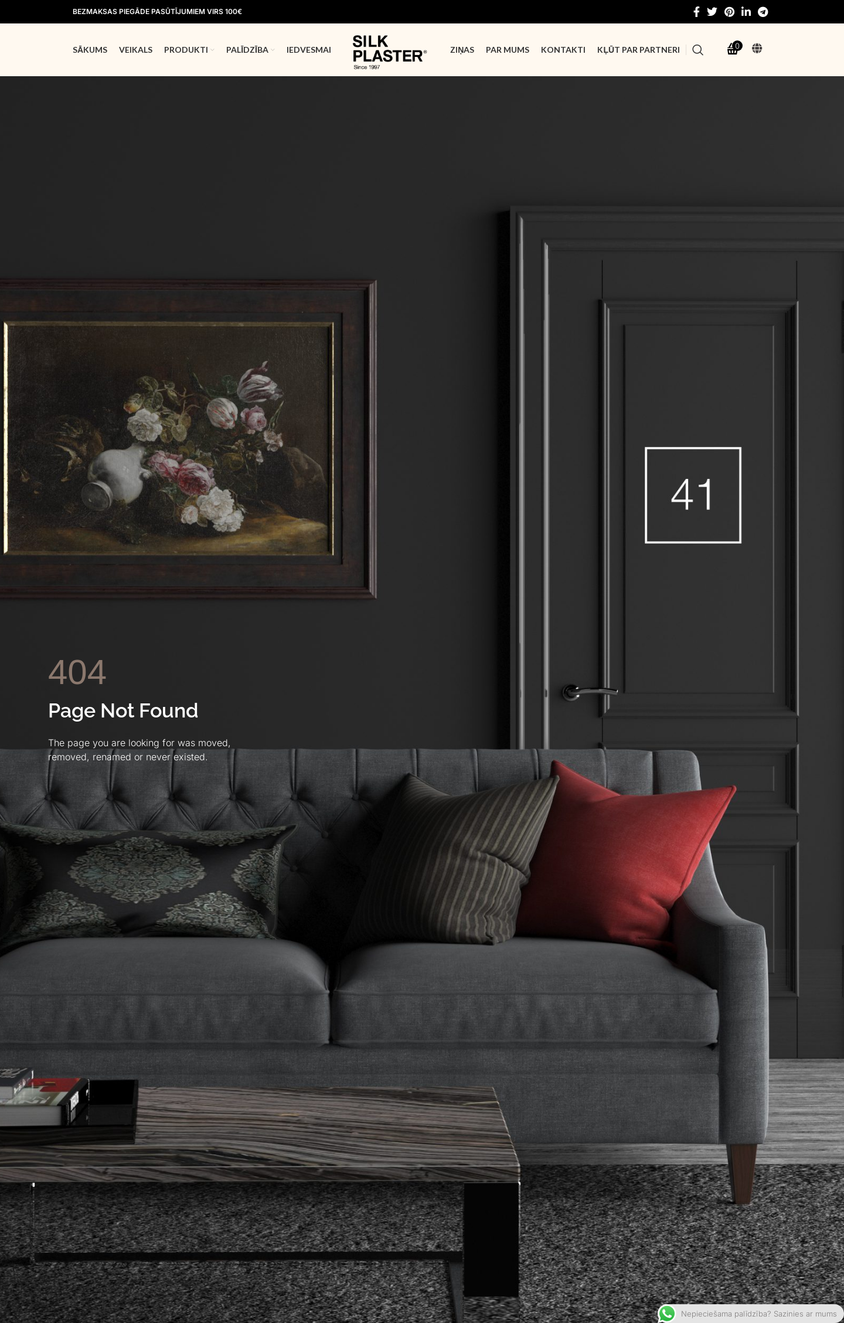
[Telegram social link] (762, 11)
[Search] (698, 50)
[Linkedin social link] (746, 11)
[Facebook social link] (696, 11)
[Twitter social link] (712, 11)
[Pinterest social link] (729, 11)
